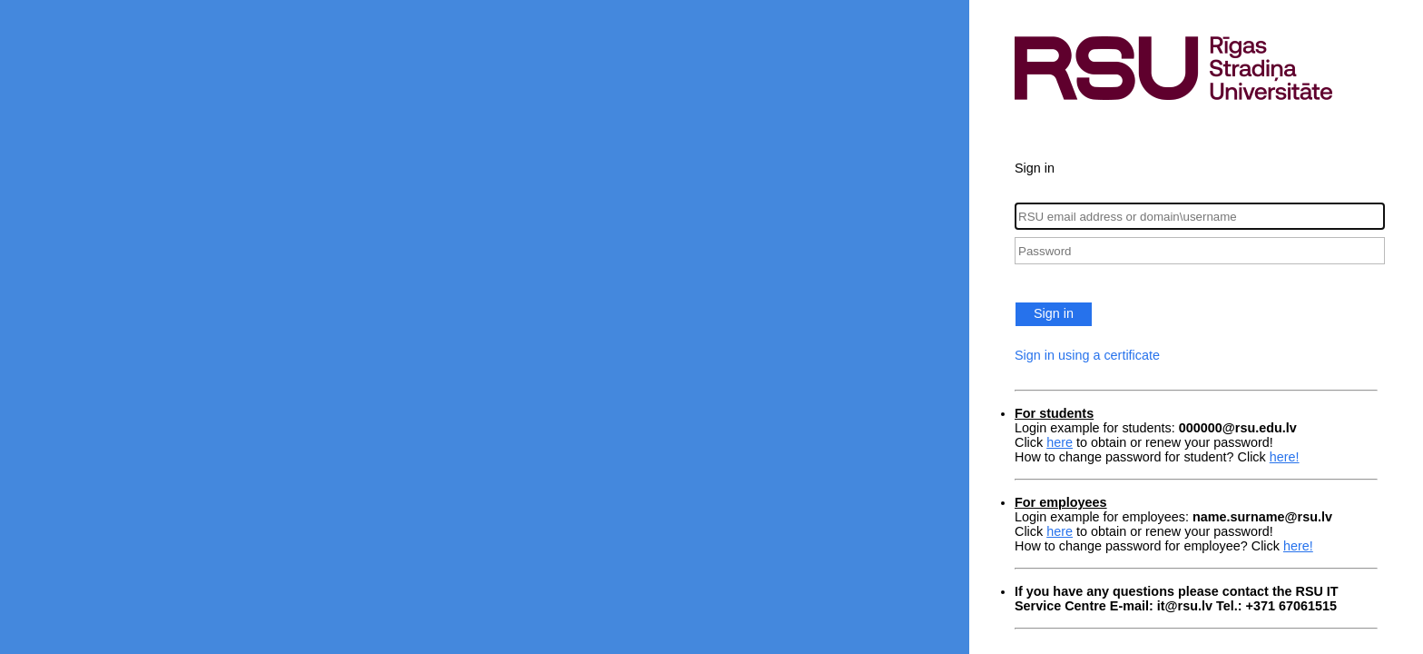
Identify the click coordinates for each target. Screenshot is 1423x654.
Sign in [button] (1054, 313)
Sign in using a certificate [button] (1087, 355)
